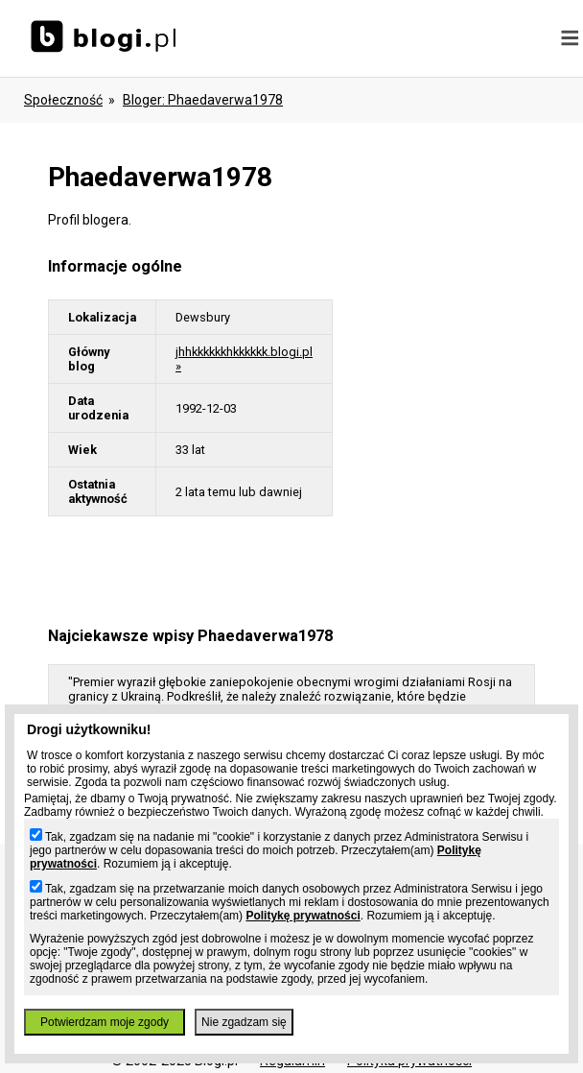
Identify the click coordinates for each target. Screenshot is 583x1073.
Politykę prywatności (302, 915)
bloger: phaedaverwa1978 (203, 99)
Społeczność (63, 99)
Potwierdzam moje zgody (104, 1022)
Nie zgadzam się (244, 1022)
